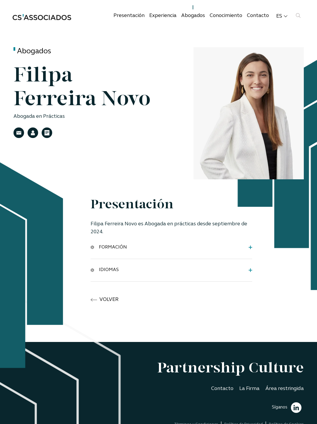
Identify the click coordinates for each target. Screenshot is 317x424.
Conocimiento (226, 15)
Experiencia (163, 15)
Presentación (129, 15)
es (281, 16)
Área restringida (284, 388)
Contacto (258, 15)
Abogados (193, 15)
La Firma (249, 388)
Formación (109, 247)
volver (104, 300)
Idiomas (105, 270)
